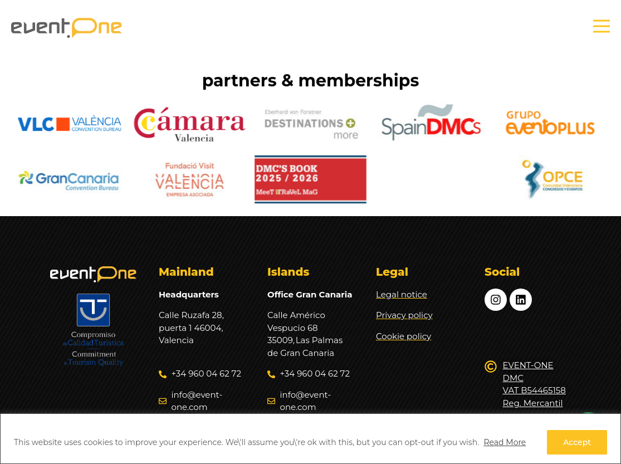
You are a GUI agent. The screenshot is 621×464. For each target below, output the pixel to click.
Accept (577, 442)
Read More (504, 442)
